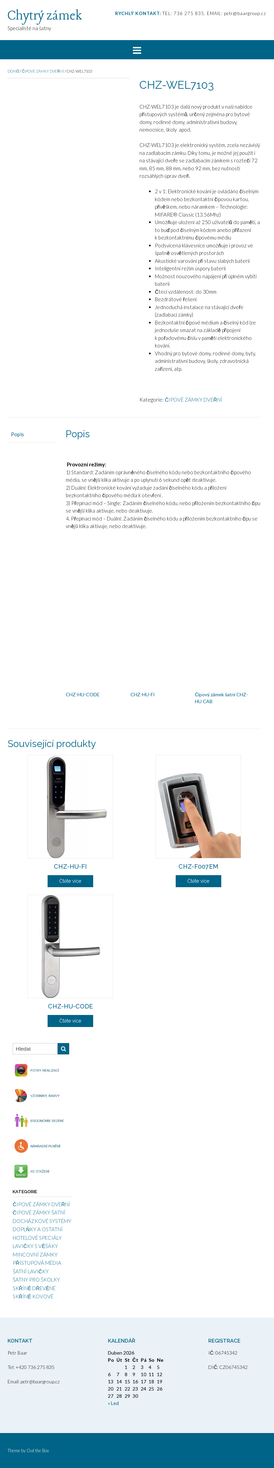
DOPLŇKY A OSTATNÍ (38, 1229)
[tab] (33, 434)
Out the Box (38, 1450)
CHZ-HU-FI (142, 694)
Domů (13, 71)
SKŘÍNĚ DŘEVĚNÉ (34, 1288)
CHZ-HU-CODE (83, 694)
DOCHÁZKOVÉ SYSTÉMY (42, 1221)
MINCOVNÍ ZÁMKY (35, 1254)
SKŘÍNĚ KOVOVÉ (33, 1296)
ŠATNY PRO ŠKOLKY (36, 1279)
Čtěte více (70, 881)
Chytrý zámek (45, 16)
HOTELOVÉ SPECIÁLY (37, 1238)
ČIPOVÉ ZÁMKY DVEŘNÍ (43, 71)
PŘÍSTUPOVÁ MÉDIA (37, 1263)
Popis (17, 434)
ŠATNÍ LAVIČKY (31, 1271)
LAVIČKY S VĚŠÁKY (35, 1246)
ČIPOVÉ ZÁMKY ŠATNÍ (39, 1212)
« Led (113, 1403)
